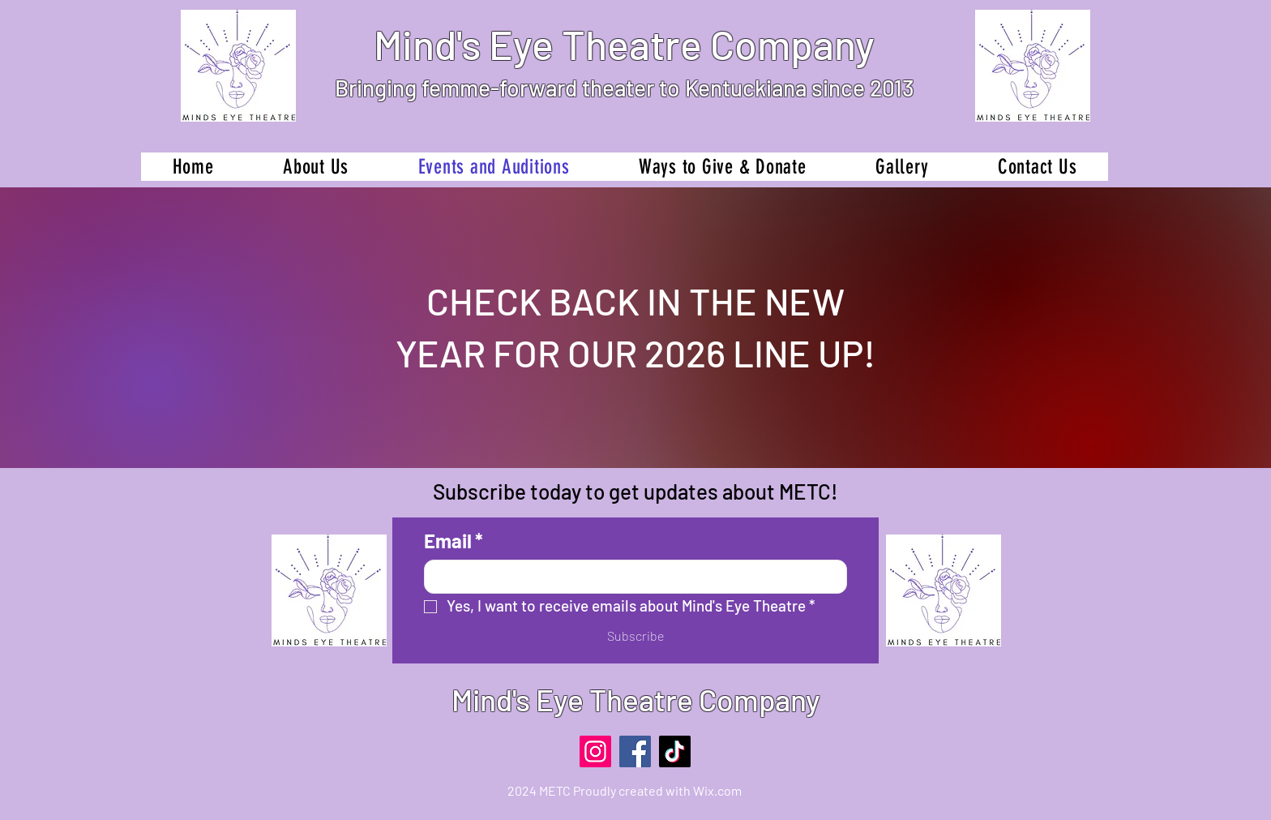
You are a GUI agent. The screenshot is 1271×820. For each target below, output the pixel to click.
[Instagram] (595, 751)
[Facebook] (635, 751)
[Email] (631, 576)
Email (453, 541)
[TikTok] (675, 751)
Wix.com (717, 790)
